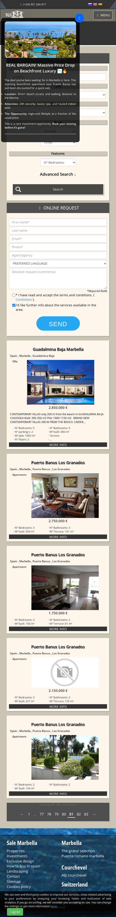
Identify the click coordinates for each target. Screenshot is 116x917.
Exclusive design (20, 863)
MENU (103, 15)
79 (57, 816)
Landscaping (17, 873)
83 (86, 816)
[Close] (79, 18)
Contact (13, 878)
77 (42, 816)
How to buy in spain (23, 868)
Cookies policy (19, 888)
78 (49, 816)
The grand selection (78, 852)
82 (79, 816)
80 (64, 816)
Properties (16, 852)
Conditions (24, 299)
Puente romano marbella (82, 858)
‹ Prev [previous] (22, 816)
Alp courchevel (73, 877)
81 (71, 816)
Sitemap (14, 883)
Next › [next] (94, 816)
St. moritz (69, 894)
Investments (17, 858)
